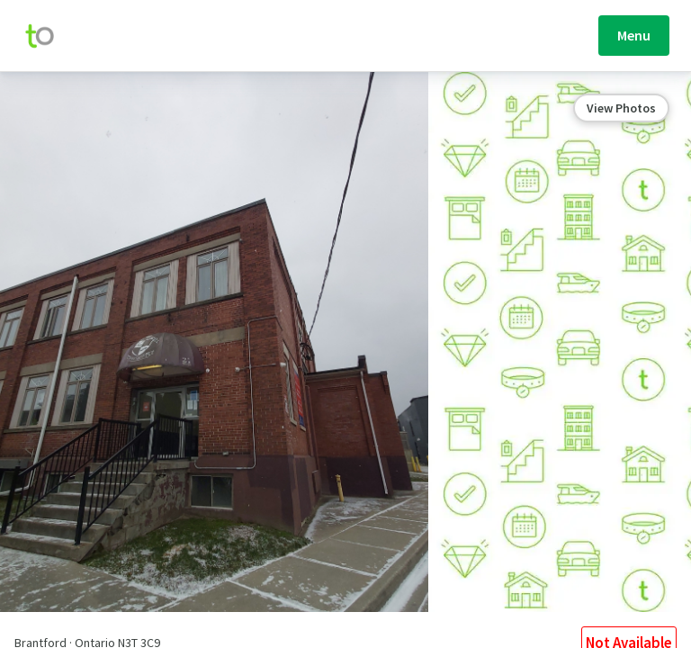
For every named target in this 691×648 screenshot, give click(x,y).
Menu (634, 35)
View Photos (621, 108)
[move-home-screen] (49, 36)
